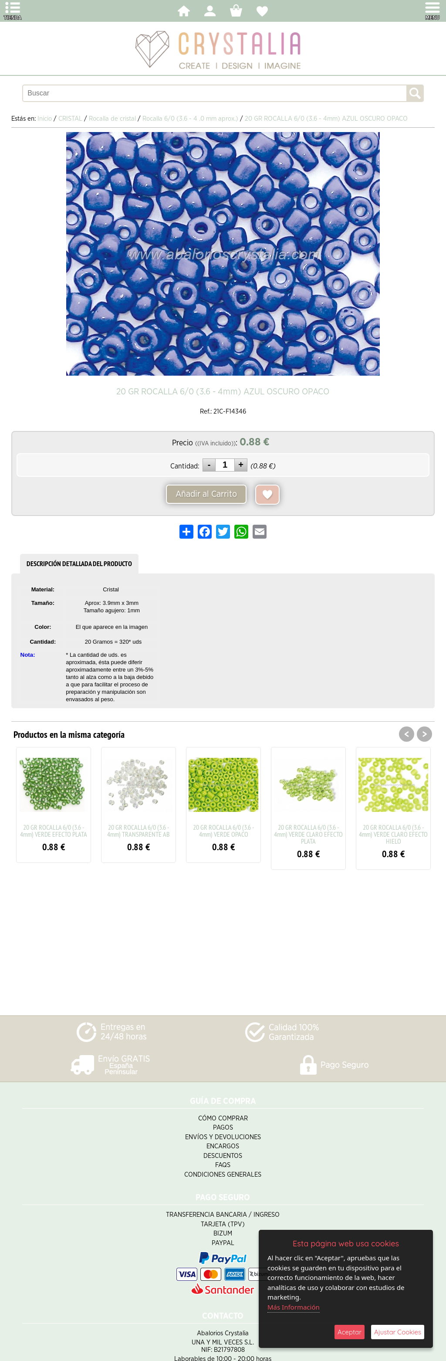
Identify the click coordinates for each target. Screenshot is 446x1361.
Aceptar (350, 1332)
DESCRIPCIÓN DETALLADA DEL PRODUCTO (79, 563)
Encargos (222, 1146)
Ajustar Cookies (397, 1332)
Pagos (223, 1127)
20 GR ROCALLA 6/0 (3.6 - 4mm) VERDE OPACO (223, 830)
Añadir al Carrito (206, 494)
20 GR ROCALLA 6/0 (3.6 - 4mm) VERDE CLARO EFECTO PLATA (308, 834)
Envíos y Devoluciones (223, 1137)
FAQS (222, 1165)
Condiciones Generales (222, 1174)
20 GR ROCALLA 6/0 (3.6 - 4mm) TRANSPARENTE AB (138, 830)
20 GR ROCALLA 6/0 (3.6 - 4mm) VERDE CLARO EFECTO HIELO (393, 834)
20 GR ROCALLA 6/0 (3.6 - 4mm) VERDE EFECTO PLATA (53, 830)
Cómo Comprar (223, 1118)
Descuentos (222, 1156)
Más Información (293, 1307)
